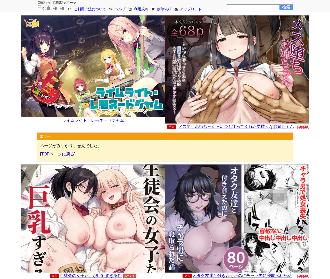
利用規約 (141, 9)
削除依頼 (164, 9)
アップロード (191, 9)
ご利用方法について (90, 9)
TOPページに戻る (58, 154)
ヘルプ (120, 9)
